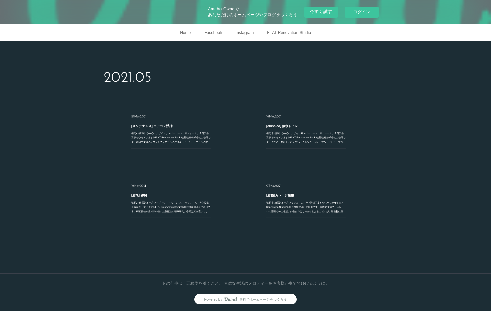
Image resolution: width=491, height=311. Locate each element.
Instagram (245, 32)
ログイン (361, 11)
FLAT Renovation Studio (289, 32)
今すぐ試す (321, 11)
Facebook (213, 32)
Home (185, 32)
